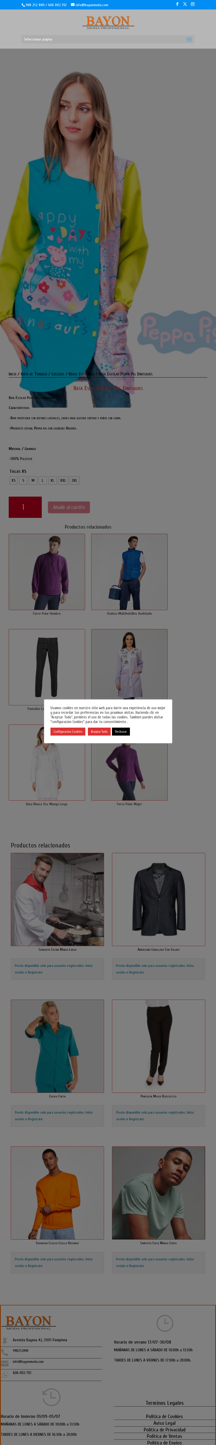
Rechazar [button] (121, 732)
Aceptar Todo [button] (99, 732)
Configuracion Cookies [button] (68, 732)
